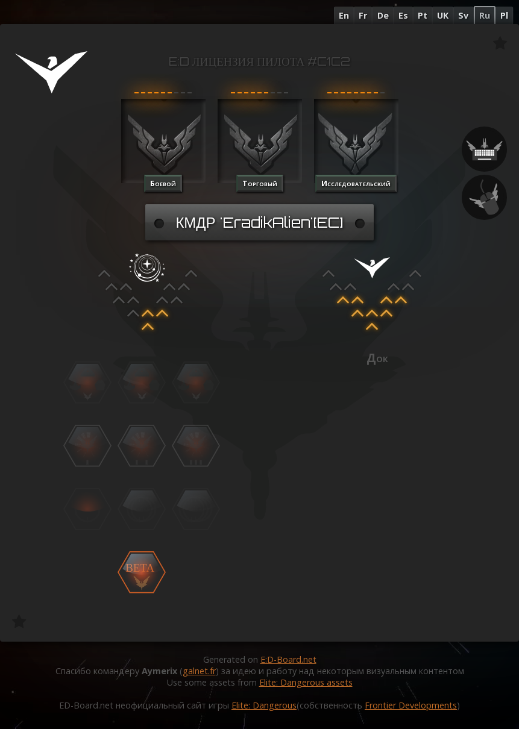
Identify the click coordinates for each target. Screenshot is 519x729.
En (344, 15)
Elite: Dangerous (264, 705)
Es (403, 15)
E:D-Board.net (288, 659)
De (383, 15)
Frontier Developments (411, 705)
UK (442, 15)
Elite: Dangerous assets (306, 682)
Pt (422, 15)
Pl (504, 15)
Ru (484, 15)
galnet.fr (199, 671)
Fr (363, 15)
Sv (463, 15)
